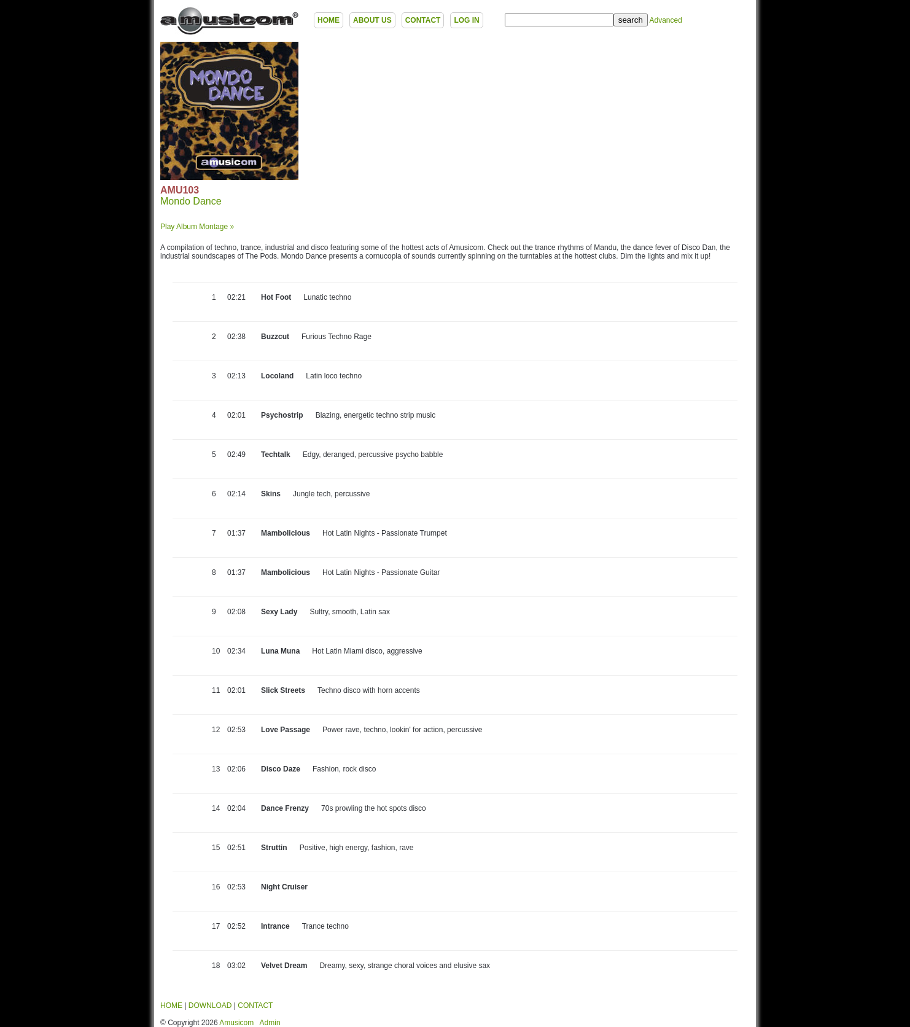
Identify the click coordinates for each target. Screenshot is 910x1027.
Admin (270, 1022)
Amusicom (236, 1022)
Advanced (665, 20)
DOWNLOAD (210, 1005)
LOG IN (466, 20)
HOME (328, 20)
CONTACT (423, 20)
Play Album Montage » (197, 226)
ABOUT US (372, 20)
